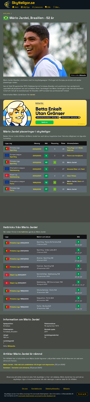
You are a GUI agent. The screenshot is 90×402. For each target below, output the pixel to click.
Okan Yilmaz (71, 176)
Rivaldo (70, 184)
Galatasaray (14, 170)
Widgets (66, 389)
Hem (15, 7)
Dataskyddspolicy (53, 389)
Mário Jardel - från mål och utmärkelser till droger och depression (28, 365)
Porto (12, 184)
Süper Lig (18, 275)
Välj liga (25, 7)
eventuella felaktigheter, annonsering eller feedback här (36, 396)
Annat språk (82, 394)
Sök (48, 7)
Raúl (83, 169)
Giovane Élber (72, 169)
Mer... (56, 7)
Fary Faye (71, 148)
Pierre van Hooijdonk (75, 156)
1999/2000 (37, 182)
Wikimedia (82, 75)
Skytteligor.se (23, 2)
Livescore (37, 7)
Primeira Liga (19, 243)
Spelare (6, 13)
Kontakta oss (36, 389)
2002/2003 (37, 149)
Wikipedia (11, 346)
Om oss (25, 389)
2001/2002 (37, 156)
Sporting (13, 150)
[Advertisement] (45, 209)
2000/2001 (37, 169)
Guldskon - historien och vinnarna (16, 368)
